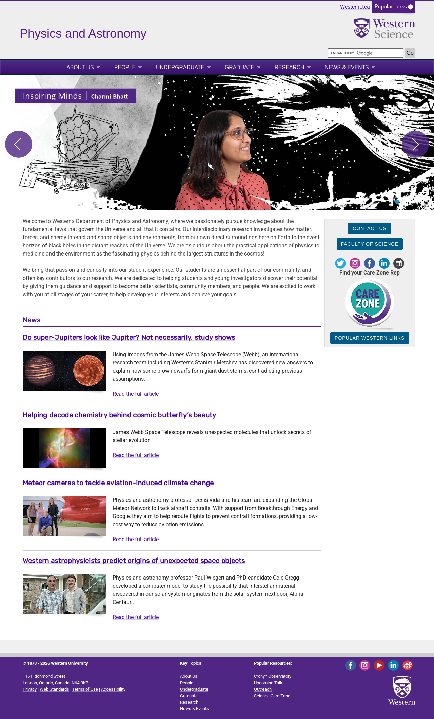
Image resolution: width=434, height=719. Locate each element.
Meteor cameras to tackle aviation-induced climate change (118, 483)
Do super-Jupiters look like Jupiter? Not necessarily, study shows (129, 337)
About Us (80, 67)
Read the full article (136, 394)
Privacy (30, 689)
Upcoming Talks (269, 682)
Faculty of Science (369, 244)
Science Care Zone (272, 695)
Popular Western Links (370, 338)
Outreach (263, 689)
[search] (365, 53)
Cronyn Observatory (272, 676)
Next (415, 144)
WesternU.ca (355, 7)
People (125, 67)
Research (289, 67)
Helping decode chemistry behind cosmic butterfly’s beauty (119, 415)
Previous (18, 144)
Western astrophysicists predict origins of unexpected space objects (134, 560)
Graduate (239, 67)
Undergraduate (180, 67)
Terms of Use (85, 689)
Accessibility (113, 689)
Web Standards (54, 689)
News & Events (347, 67)
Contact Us (370, 228)
